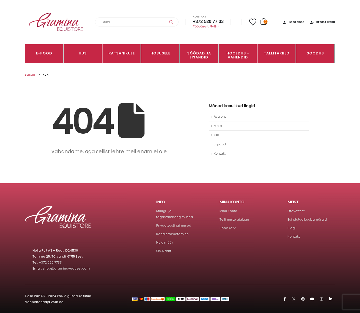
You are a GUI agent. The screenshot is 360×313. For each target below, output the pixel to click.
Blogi (292, 228)
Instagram (321, 299)
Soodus (315, 53)
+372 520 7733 (50, 262)
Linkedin (330, 299)
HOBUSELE (160, 53)
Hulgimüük (164, 242)
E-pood (44, 53)
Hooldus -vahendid (237, 55)
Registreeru (322, 22)
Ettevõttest (296, 211)
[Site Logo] (56, 22)
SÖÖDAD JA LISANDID (199, 55)
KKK (216, 135)
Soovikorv (228, 228)
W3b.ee (57, 302)
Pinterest (303, 299)
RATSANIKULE (121, 53)
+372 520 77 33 (208, 21)
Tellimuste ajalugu (234, 219)
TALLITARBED (277, 53)
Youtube (312, 299)
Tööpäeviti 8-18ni (206, 26)
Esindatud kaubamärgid (307, 219)
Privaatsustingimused (173, 225)
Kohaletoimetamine (172, 234)
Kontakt (220, 153)
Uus (83, 53)
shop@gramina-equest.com (66, 268)
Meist (218, 126)
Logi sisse (293, 22)
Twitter (294, 299)
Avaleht (220, 116)
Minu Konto (228, 211)
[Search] (171, 22)
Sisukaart (163, 251)
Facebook (284, 299)
